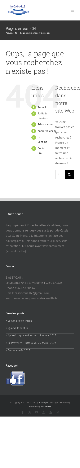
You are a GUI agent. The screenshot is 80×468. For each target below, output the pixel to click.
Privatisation (45, 124)
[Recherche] (69, 174)
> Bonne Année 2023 (18, 350)
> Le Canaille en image (19, 320)
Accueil (42, 107)
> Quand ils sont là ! (17, 328)
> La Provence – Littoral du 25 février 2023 (31, 343)
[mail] (57, 412)
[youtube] (36, 412)
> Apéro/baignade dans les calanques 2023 (31, 335)
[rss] (50, 412)
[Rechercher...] (60, 174)
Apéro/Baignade (47, 131)
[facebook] (22, 412)
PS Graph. (43, 402)
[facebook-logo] (15, 373)
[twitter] (29, 412)
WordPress (46, 406)
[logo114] (18, 7)
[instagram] (43, 412)
